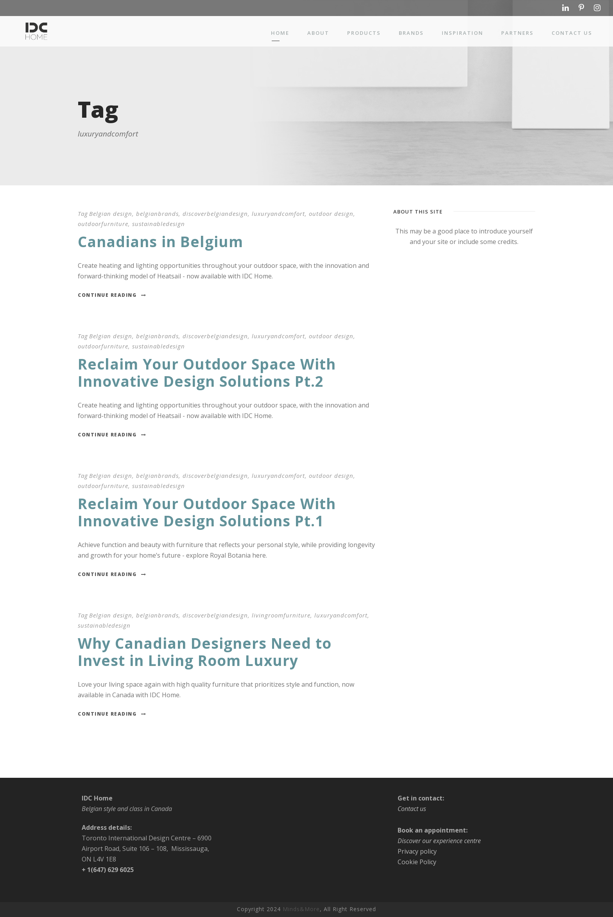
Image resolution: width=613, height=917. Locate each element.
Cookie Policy (417, 862)
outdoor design (331, 213)
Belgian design (110, 213)
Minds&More (301, 909)
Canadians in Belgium (160, 241)
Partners (517, 32)
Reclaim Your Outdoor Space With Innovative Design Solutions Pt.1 (207, 512)
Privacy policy (417, 851)
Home (280, 32)
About (318, 32)
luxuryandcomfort (278, 213)
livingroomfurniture (281, 615)
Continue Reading (112, 295)
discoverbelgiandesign (215, 213)
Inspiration (462, 32)
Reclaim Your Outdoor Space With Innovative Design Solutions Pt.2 (207, 372)
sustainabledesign (158, 224)
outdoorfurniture (103, 224)
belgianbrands (157, 213)
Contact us (572, 32)
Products (364, 32)
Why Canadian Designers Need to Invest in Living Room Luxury (205, 651)
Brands (411, 32)
